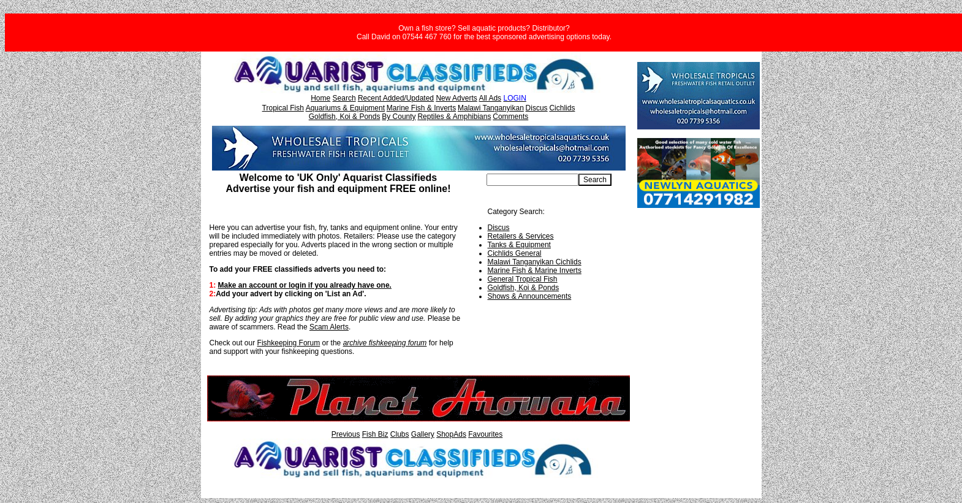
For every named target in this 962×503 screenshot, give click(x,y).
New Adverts (456, 98)
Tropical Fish (283, 108)
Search (344, 98)
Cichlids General (515, 253)
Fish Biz (375, 434)
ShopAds (451, 434)
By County (398, 116)
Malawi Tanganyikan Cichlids (534, 262)
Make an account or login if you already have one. (305, 285)
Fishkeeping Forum (288, 343)
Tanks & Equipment (519, 244)
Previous (345, 434)
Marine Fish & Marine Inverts (534, 270)
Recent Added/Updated (396, 98)
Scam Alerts (329, 327)
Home (320, 98)
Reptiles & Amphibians (454, 116)
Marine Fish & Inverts (421, 108)
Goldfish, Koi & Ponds (345, 116)
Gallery (422, 434)
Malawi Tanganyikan (491, 108)
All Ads (490, 98)
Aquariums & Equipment (345, 108)
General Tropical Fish (523, 279)
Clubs (399, 434)
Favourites (485, 434)
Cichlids (562, 108)
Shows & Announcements (530, 296)
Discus (537, 108)
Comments (510, 116)
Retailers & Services (521, 236)
